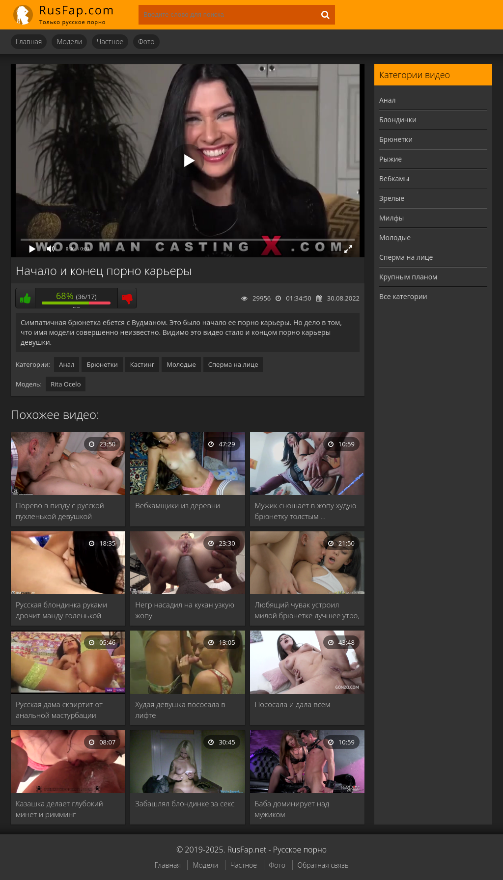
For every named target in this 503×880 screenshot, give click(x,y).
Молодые (181, 364)
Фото (146, 41)
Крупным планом (408, 276)
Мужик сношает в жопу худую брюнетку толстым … (306, 510)
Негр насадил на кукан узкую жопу (184, 610)
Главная (29, 41)
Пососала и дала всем (293, 704)
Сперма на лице (233, 364)
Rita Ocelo (66, 384)
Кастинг (142, 364)
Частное (110, 41)
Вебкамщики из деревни (177, 505)
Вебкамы (394, 178)
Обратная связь (323, 865)
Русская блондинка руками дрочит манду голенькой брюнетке (61, 610)
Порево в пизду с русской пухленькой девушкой (60, 510)
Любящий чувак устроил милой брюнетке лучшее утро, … (307, 610)
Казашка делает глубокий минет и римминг (59, 808)
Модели (69, 41)
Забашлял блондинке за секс (184, 803)
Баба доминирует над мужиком (292, 808)
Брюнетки (101, 364)
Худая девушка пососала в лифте (180, 709)
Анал (66, 364)
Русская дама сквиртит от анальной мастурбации (59, 709)
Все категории (403, 296)
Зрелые (391, 198)
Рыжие (390, 159)
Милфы (391, 217)
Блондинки (398, 119)
